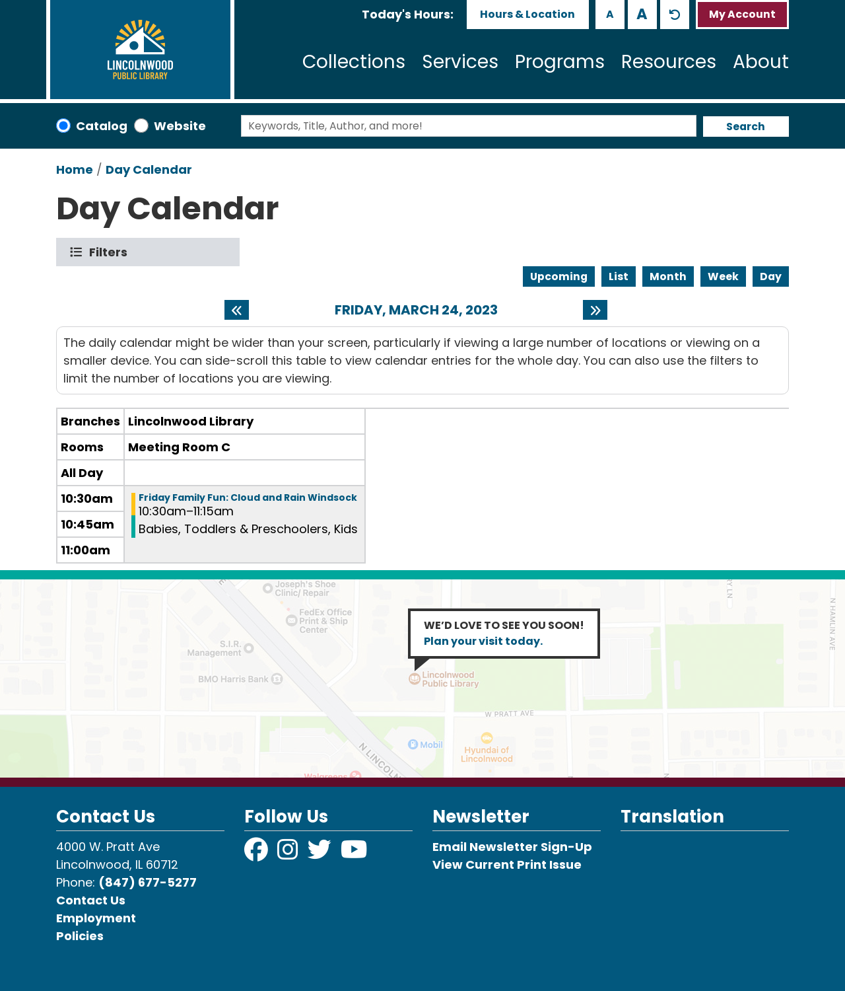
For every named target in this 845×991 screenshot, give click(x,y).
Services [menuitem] (460, 62)
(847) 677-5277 (147, 882)
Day (771, 276)
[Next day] (595, 310)
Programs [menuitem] (560, 62)
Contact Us (90, 900)
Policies (80, 936)
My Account (742, 14)
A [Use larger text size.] (642, 13)
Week (723, 276)
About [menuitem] (761, 62)
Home (74, 169)
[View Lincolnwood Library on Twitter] (321, 854)
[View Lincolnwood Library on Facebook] (257, 854)
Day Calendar (149, 169)
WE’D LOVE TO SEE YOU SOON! (504, 633)
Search (745, 126)
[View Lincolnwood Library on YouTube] (354, 854)
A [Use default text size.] (674, 14)
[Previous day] (236, 310)
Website (180, 126)
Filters (111, 252)
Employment (96, 918)
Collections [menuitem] (353, 62)
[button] (407, 14)
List (618, 276)
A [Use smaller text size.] (610, 14)
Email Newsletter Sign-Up (512, 846)
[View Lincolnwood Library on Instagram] (289, 854)
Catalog (101, 126)
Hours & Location (527, 14)
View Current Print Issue (507, 864)
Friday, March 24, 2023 (416, 310)
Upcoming (559, 276)
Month (668, 276)
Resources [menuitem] (668, 62)
